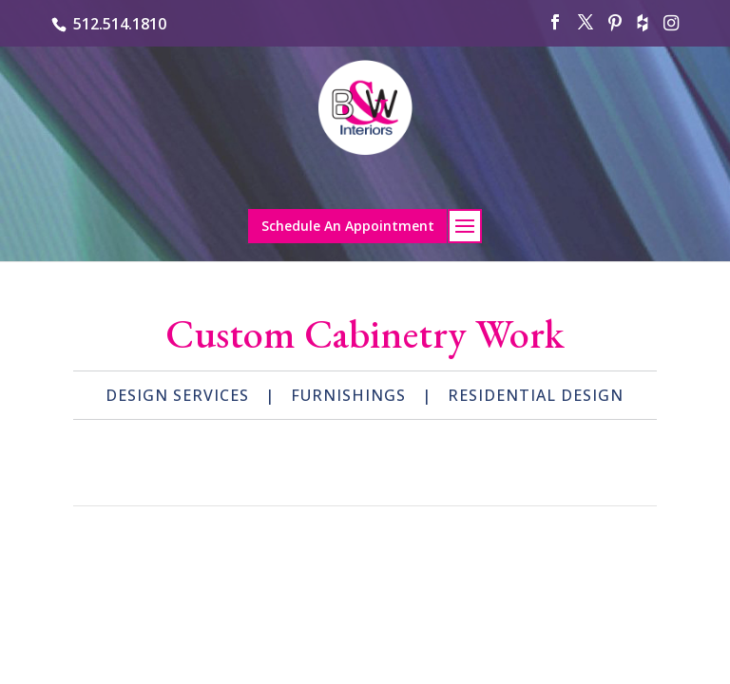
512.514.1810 (119, 23)
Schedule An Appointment (347, 226)
